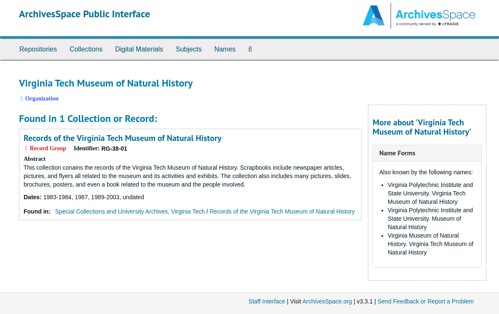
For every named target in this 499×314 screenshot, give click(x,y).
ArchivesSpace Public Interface (84, 13)
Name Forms (397, 153)
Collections (86, 49)
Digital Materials (139, 49)
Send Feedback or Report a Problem (426, 301)
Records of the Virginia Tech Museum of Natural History (123, 138)
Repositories (38, 49)
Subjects (188, 49)
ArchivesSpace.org (327, 301)
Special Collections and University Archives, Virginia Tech (130, 211)
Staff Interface (267, 301)
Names (225, 49)
